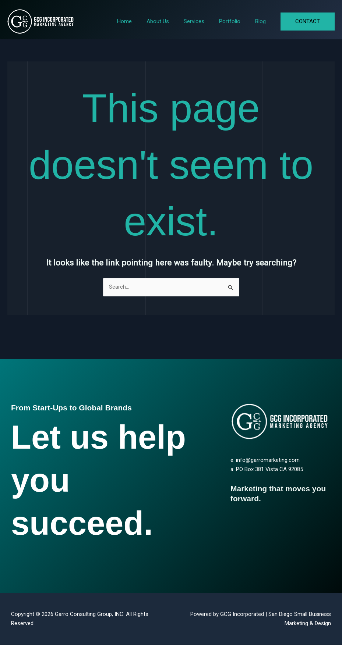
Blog (262, 21)
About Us (170, 21)
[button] (308, 22)
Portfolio (235, 21)
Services (203, 21)
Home (141, 21)
